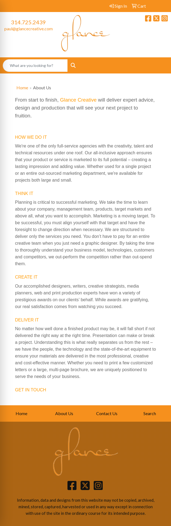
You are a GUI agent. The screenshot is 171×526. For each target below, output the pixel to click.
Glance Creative (78, 100)
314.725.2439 (28, 22)
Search (149, 413)
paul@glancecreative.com (28, 28)
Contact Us (106, 413)
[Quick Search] (35, 65)
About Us (64, 413)
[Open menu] (160, 65)
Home (22, 87)
